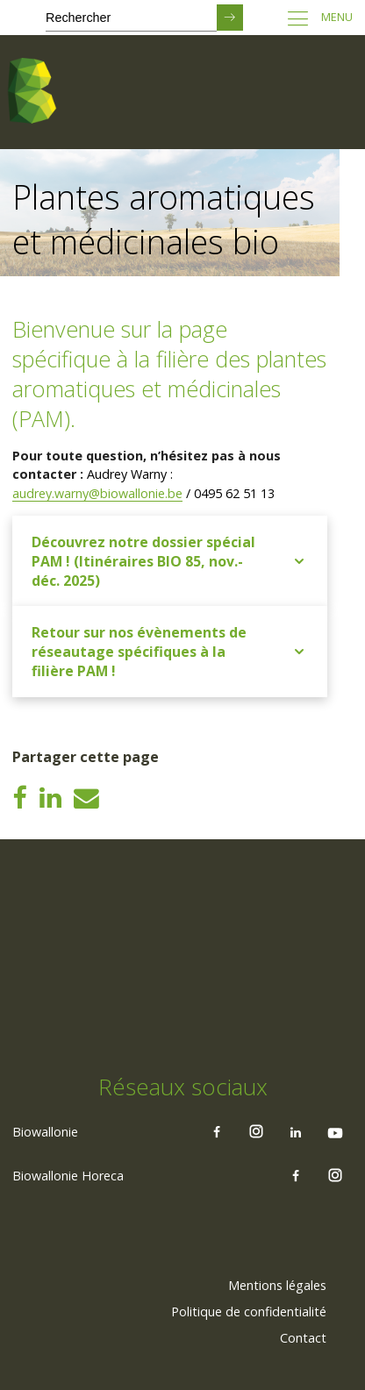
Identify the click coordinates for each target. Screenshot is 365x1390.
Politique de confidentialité (248, 1311)
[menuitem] (277, 1285)
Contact (303, 1337)
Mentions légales (277, 1285)
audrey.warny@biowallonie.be (97, 493)
